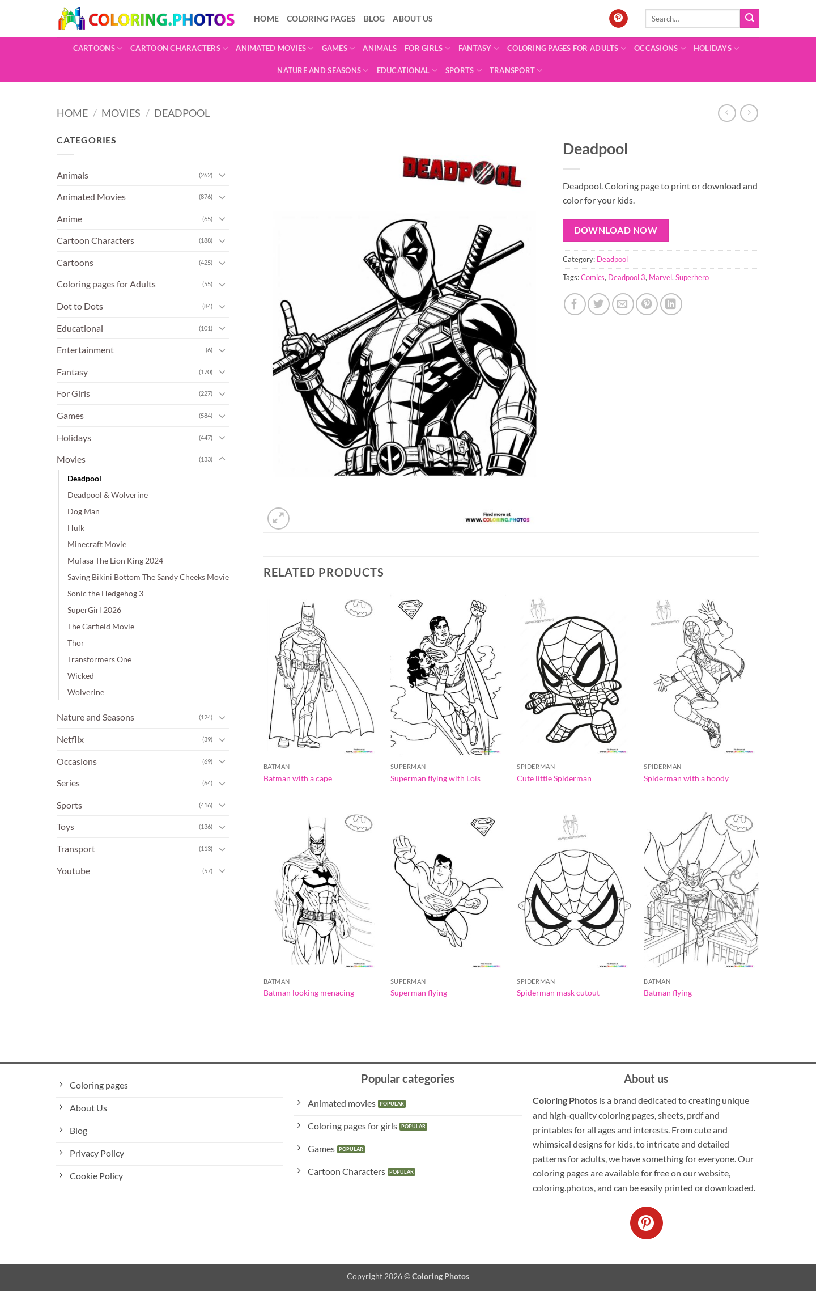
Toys (65, 826)
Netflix (70, 739)
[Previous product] (749, 113)
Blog (374, 18)
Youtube (73, 870)
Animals (380, 48)
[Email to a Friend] (623, 304)
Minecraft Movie (96, 544)
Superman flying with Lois (435, 778)
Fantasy (478, 48)
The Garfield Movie (100, 626)
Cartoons (98, 48)
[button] (278, 518)
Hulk (75, 527)
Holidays (717, 48)
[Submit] (749, 18)
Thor (75, 642)
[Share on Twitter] (599, 304)
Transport (516, 70)
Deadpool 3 (626, 277)
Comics (593, 277)
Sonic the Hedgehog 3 (105, 593)
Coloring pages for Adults (566, 48)
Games (338, 48)
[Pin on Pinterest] (647, 304)
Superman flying (418, 992)
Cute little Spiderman (554, 778)
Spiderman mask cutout (558, 992)
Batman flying (668, 992)
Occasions (660, 48)
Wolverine (85, 692)
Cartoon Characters (179, 48)
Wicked (80, 675)
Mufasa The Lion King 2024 (115, 560)
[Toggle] (222, 174)
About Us (413, 18)
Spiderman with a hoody (686, 778)
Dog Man (83, 511)
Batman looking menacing (309, 992)
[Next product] (727, 113)
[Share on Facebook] (575, 304)
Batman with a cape (298, 778)
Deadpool (182, 113)
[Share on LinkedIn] (671, 304)
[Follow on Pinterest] (618, 18)
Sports (463, 70)
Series (68, 782)
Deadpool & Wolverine (107, 495)
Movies (121, 113)
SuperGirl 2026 (94, 610)
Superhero (692, 277)
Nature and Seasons (322, 70)
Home (266, 18)
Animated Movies (274, 48)
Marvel (660, 277)
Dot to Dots (80, 305)
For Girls (427, 48)
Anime (69, 218)
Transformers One (99, 659)
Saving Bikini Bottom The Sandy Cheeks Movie (148, 577)
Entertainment (85, 349)
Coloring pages (321, 18)
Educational (407, 70)
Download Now (616, 230)
